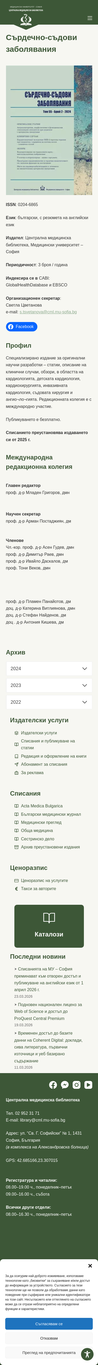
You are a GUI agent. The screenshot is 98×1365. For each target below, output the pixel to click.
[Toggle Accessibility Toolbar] (87, 1354)
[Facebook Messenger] (65, 1085)
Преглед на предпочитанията (49, 1352)
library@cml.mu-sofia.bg (42, 1120)
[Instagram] (76, 1085)
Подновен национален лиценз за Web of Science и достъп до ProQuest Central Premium (48, 1011)
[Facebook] (53, 1085)
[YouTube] (88, 1085)
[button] (90, 1265)
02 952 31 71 (27, 1113)
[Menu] (90, 18)
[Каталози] (49, 926)
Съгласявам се (49, 1324)
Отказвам (49, 1338)
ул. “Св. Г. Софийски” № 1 (45, 1133)
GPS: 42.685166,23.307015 (32, 1160)
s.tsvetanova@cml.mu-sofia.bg (48, 312)
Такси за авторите (38, 888)
